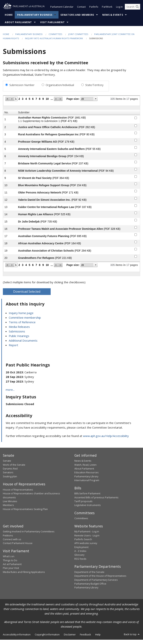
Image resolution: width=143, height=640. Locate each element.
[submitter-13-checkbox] (135, 206)
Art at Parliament (12, 564)
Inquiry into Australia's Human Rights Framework (54, 38)
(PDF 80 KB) (86, 134)
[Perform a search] (137, 7)
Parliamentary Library (86, 476)
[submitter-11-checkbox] (135, 191)
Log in (119, 7)
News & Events (112, 15)
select (96, 99)
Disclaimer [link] (70, 635)
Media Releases (19, 327)
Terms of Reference (22, 322)
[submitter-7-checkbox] (135, 162)
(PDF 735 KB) (48, 221)
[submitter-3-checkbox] (135, 133)
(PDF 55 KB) (93, 149)
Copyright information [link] (47, 635)
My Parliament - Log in (86, 532)
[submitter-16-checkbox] (135, 228)
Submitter (24, 112)
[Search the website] (132, 7)
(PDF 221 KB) (63, 258)
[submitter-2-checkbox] (135, 126)
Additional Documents (23, 341)
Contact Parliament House (17, 543)
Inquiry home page (21, 313)
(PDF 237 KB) (80, 163)
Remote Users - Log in (86, 536)
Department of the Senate (89, 572)
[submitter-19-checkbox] (135, 249)
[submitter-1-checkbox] (135, 118)
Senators (8, 473)
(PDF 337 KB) (83, 207)
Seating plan (10, 476)
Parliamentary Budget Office (90, 584)
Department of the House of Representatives (100, 576)
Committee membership (25, 318)
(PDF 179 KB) (66, 142)
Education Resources (86, 473)
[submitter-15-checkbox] (135, 220)
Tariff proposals (83, 501)
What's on (8, 556)
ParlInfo (93, 7)
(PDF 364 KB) (60, 178)
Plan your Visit (11, 568)
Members (8, 505)
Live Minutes (10, 501)
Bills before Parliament (87, 493)
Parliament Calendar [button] (61, 7)
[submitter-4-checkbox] (135, 140)
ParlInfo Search (83, 539)
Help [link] (98, 635)
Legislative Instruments (87, 505)
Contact (81, 7)
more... (10, 390)
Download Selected (26, 292)
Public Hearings (19, 336)
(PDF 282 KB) (86, 127)
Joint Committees (78, 34)
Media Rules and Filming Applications (24, 572)
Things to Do (10, 560)
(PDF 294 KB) (83, 251)
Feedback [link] (85, 635)
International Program (86, 480)
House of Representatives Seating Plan (25, 509)
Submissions (17, 332)
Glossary (79, 555)
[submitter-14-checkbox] (135, 213)
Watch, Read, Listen (85, 465)
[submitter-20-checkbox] (135, 257)
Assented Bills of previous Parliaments (96, 497)
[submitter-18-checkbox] (135, 242)
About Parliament (18, 22)
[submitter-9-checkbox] (135, 177)
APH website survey (85, 543)
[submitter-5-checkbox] (135, 148)
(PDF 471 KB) (69, 121)
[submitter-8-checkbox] (135, 169)
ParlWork (107, 7)
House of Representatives (18, 490)
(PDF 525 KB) (62, 214)
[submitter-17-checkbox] (135, 235)
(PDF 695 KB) (78, 236)
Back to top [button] (132, 634)
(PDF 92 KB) (78, 200)
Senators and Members (77, 15)
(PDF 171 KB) (70, 192)
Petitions (8, 536)
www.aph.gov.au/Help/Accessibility (106, 436)
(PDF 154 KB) (75, 156)
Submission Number (21, 85)
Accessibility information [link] (17, 635)
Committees (55, 34)
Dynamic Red (10, 469)
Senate (7, 461)
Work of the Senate (14, 465)
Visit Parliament (52, 22)
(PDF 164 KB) (72, 243)
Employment (81, 547)
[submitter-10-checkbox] (135, 184)
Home (9, 15)
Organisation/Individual (60, 85)
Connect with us (12, 539)
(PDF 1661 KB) (77, 117)
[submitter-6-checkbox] (135, 155)
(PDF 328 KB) (112, 229)
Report (13, 345)
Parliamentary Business (34, 15)
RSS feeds (80, 559)
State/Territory (94, 85)
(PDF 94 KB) (106, 171)
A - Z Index (80, 551)
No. (6, 112)
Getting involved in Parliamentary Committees (28, 532)
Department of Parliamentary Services (96, 580)
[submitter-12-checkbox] (135, 198)
